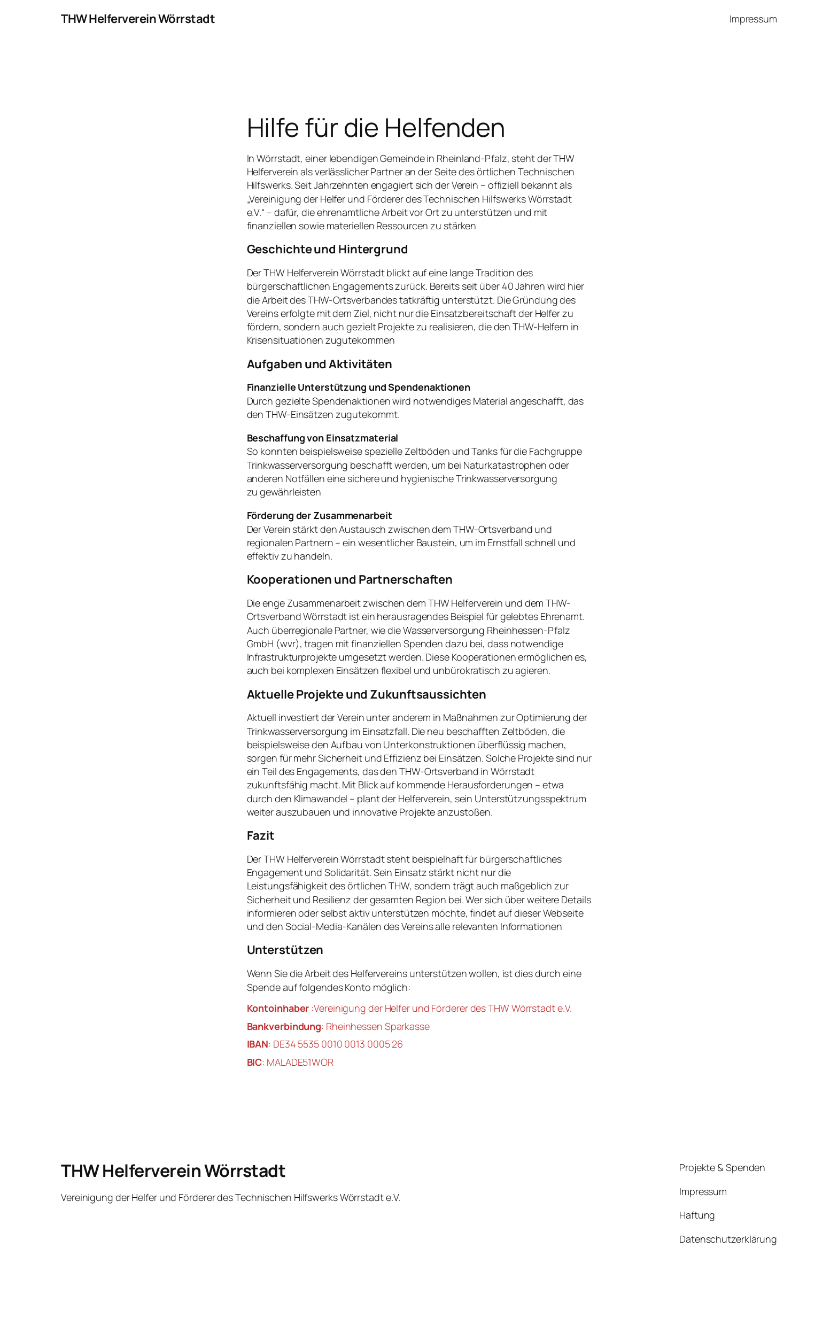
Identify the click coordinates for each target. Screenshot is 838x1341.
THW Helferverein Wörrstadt (138, 19)
